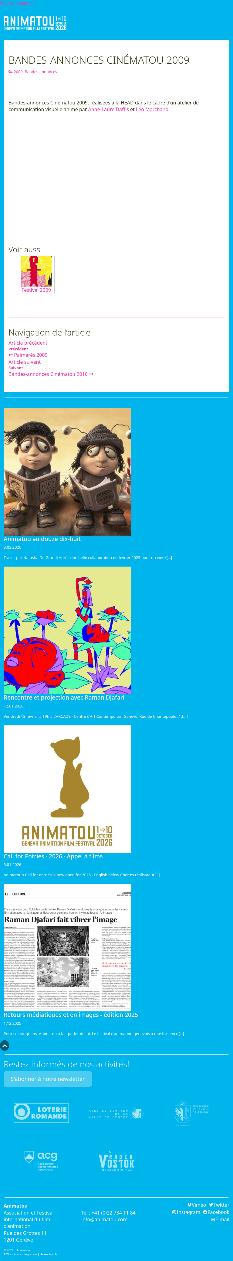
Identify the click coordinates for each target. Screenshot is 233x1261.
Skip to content (17, 3)
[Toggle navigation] (4, 13)
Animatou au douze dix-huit (42, 539)
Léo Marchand (152, 109)
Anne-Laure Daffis (108, 109)
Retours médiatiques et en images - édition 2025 (71, 1015)
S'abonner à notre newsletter (48, 1078)
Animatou (35, 23)
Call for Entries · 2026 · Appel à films (53, 856)
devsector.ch (48, 1254)
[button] (4, 1045)
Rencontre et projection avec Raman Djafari (64, 697)
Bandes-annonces (41, 71)
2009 (18, 71)
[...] (169, 557)
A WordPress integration (20, 1254)
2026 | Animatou (18, 1250)
